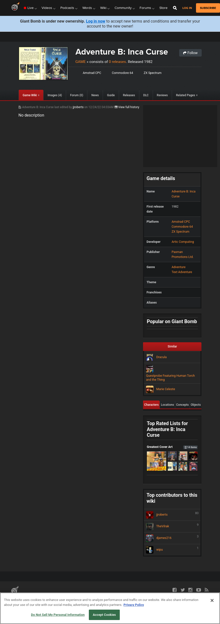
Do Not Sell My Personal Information (58, 615)
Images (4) (55, 95)
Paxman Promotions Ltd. (182, 254)
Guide (111, 95)
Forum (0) (76, 95)
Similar (172, 346)
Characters (151, 404)
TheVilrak (172, 526)
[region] (110, 608)
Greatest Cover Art (172, 447)
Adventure (178, 267)
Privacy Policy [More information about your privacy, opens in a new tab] (133, 605)
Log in (187, 8)
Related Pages (185, 95)
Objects (196, 404)
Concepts (182, 404)
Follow (190, 53)
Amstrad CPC (92, 73)
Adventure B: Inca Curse (121, 51)
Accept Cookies (104, 615)
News (95, 95)
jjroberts (78, 107)
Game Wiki (30, 95)
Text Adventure (181, 272)
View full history (127, 107)
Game (80, 62)
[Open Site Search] (174, 8)
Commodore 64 (122, 73)
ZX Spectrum (153, 73)
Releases (129, 95)
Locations (167, 404)
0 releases (117, 62)
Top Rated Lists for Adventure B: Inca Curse (167, 429)
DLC (146, 95)
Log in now (95, 21)
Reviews (162, 95)
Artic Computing (182, 242)
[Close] (212, 600)
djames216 (172, 538)
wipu (172, 550)
